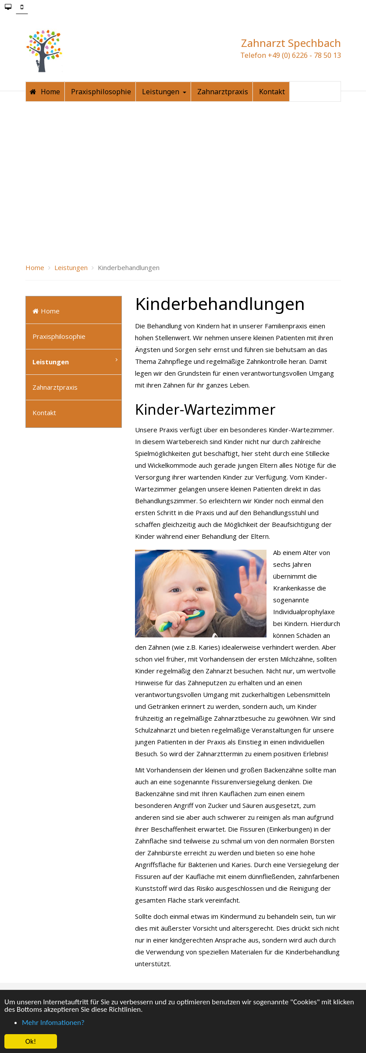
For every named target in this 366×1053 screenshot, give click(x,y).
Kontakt (44, 367)
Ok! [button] (30, 1041)
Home (46, 265)
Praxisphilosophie (58, 291)
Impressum (125, 974)
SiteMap (245, 974)
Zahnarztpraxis (55, 342)
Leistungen (50, 316)
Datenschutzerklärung (188, 974)
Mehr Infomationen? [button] (53, 1022)
